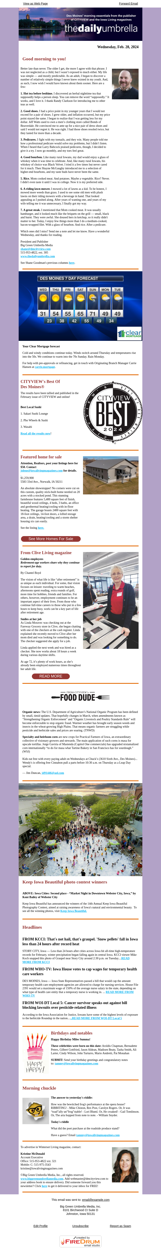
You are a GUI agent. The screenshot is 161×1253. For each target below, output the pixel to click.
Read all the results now (36, 433)
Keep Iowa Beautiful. (73, 911)
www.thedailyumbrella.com (38, 256)
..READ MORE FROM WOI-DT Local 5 (96, 1018)
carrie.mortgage (45, 367)
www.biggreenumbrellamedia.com (42, 1178)
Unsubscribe (80, 1226)
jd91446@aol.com (53, 773)
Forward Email (128, 3)
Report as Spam (120, 1226)
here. (41, 527)
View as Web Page (35, 3)
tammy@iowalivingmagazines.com (76, 1063)
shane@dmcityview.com (36, 249)
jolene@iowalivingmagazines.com (42, 470)
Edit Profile (41, 1226)
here (71, 262)
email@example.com (96, 1199)
